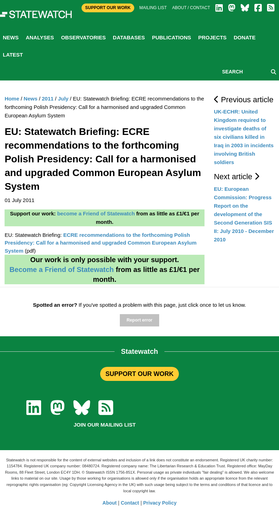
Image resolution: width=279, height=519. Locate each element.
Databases (129, 37)
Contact (130, 503)
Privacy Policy (160, 503)
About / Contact (191, 7)
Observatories (83, 37)
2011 (47, 99)
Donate (244, 37)
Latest (13, 55)
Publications (171, 37)
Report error (139, 320)
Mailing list (153, 7)
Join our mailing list (104, 425)
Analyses (40, 37)
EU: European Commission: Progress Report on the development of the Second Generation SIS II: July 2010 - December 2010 (244, 214)
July (63, 99)
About (110, 503)
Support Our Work (107, 7)
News (11, 37)
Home (12, 99)
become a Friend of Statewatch (96, 213)
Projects (212, 37)
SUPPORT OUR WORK (139, 373)
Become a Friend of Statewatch (61, 269)
